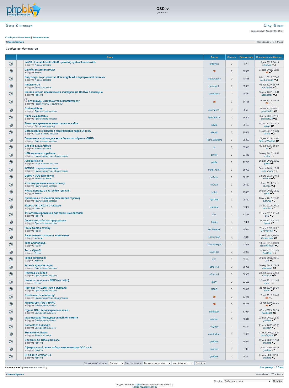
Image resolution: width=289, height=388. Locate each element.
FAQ (267, 25)
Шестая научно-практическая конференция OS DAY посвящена (64, 92)
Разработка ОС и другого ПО (49, 104)
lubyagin (214, 326)
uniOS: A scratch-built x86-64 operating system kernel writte (60, 62)
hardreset (214, 311)
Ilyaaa (214, 222)
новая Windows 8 (35, 257)
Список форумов (15, 42)
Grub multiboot (34, 108)
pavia (214, 125)
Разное (38, 72)
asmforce (214, 267)
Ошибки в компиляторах (40, 69)
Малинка (39, 238)
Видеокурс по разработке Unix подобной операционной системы (65, 77)
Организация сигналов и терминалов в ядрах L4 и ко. (58, 130)
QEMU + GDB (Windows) (39, 175)
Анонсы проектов (43, 65)
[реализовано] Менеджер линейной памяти (51, 317)
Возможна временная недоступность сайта (51, 123)
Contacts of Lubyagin (37, 325)
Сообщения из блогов (45, 305)
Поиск (278, 25)
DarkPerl (214, 252)
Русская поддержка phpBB (144, 387)
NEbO (214, 289)
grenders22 (214, 110)
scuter (214, 155)
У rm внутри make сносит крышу (45, 183)
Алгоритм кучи (34, 160)
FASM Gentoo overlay (37, 228)
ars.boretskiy (214, 78)
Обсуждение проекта (45, 126)
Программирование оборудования (51, 156)
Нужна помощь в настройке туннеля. (47, 190)
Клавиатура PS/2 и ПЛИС (40, 302)
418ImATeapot (214, 244)
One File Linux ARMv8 (38, 145)
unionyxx (214, 63)
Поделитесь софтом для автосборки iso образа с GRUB (59, 138)
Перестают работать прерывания (45, 220)
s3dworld (214, 274)
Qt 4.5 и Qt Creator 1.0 (38, 355)
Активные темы (40, 37)
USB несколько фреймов (40, 153)
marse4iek (214, 86)
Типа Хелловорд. (35, 243)
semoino (214, 207)
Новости (39, 95)
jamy (214, 282)
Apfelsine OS (32, 84)
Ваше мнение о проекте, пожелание (47, 235)
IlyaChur (214, 199)
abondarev (214, 93)
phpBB (138, 384)
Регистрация (24, 25)
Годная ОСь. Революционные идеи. (47, 310)
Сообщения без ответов (18, 37)
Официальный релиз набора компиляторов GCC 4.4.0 (58, 347)
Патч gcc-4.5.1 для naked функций (45, 287)
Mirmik (214, 132)
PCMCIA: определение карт (41, 168)
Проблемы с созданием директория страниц (52, 198)
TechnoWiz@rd (214, 140)
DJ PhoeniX (214, 229)
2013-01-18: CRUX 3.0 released (43, 205)
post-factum (214, 334)
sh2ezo (214, 177)
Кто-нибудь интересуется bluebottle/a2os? (54, 101)
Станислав (214, 237)
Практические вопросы (46, 111)
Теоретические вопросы (46, 134)
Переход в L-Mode (36, 272)
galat (214, 192)
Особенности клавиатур (39, 295)
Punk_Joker (214, 169)
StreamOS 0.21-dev (36, 332)
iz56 (214, 214)
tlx (214, 147)
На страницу (266, 367)
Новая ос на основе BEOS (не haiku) (47, 280)
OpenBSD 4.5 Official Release (42, 340)
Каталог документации (39, 265)
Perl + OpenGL (33, 250)
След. (281, 367)
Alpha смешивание (36, 116)
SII (214, 71)
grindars (214, 319)
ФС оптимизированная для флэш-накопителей (54, 213)
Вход (10, 25)
